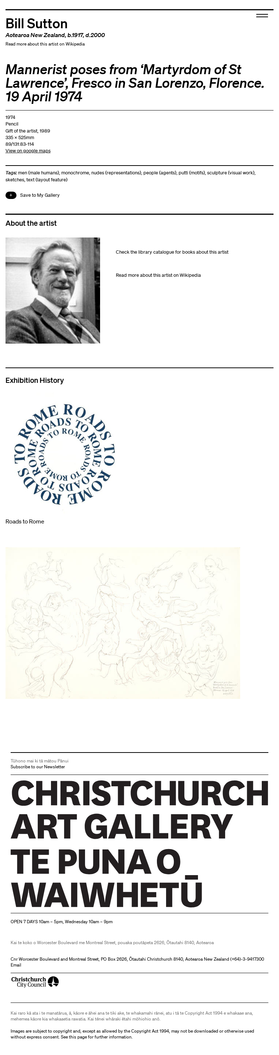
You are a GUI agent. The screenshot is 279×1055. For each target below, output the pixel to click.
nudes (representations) (116, 173)
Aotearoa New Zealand (35, 35)
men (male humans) (38, 173)
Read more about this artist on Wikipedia (45, 44)
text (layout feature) (46, 180)
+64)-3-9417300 (248, 959)
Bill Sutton (36, 22)
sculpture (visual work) (230, 173)
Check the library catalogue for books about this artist (172, 252)
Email (16, 965)
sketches (14, 180)
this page (78, 1037)
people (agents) (159, 173)
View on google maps (28, 151)
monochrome (75, 173)
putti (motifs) (192, 173)
